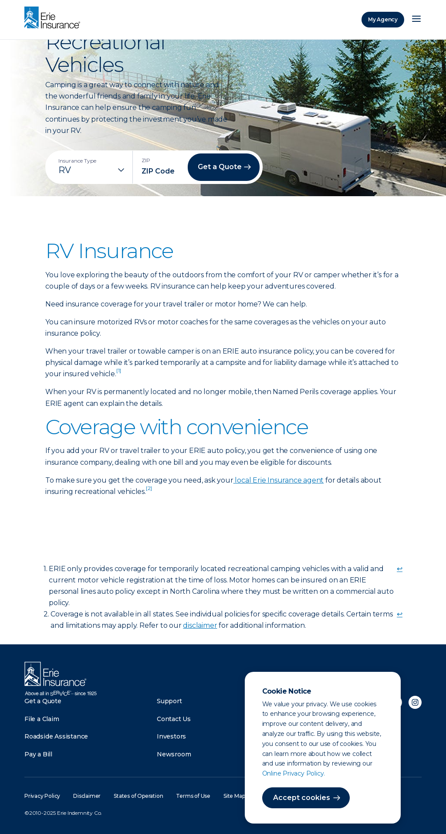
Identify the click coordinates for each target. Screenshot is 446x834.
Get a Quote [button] (220, 167)
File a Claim (41, 719)
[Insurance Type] (92, 170)
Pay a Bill (38, 754)
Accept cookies (301, 797)
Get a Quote (42, 701)
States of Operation (138, 796)
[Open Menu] (416, 19)
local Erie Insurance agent (278, 480)
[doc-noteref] (118, 374)
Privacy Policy (42, 796)
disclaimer (200, 625)
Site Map (234, 796)
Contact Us (174, 719)
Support (169, 701)
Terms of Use (193, 796)
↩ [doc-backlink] (399, 569)
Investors (171, 736)
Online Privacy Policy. (293, 773)
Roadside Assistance (56, 736)
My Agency (383, 19)
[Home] (54, 18)
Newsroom (174, 754)
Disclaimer (87, 796)
